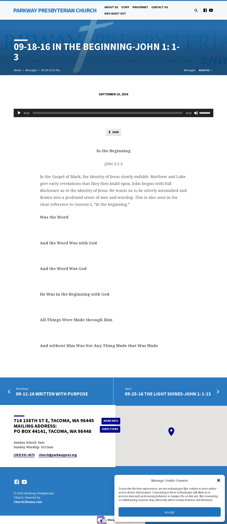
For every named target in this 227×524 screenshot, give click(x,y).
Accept (170, 512)
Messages (31, 70)
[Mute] (196, 113)
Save (113, 132)
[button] (218, 480)
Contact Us (159, 7)
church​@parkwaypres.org (58, 455)
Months (206, 70)
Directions (110, 429)
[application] (113, 113)
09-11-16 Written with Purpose (52, 394)
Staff (125, 7)
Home (17, 70)
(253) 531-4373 (24, 455)
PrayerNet (140, 7)
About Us (111, 7)
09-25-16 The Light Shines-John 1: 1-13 (168, 394)
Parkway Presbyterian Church (54, 10)
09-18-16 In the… (51, 70)
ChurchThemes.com (28, 502)
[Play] (19, 113)
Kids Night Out (115, 13)
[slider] (107, 113)
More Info (110, 421)
